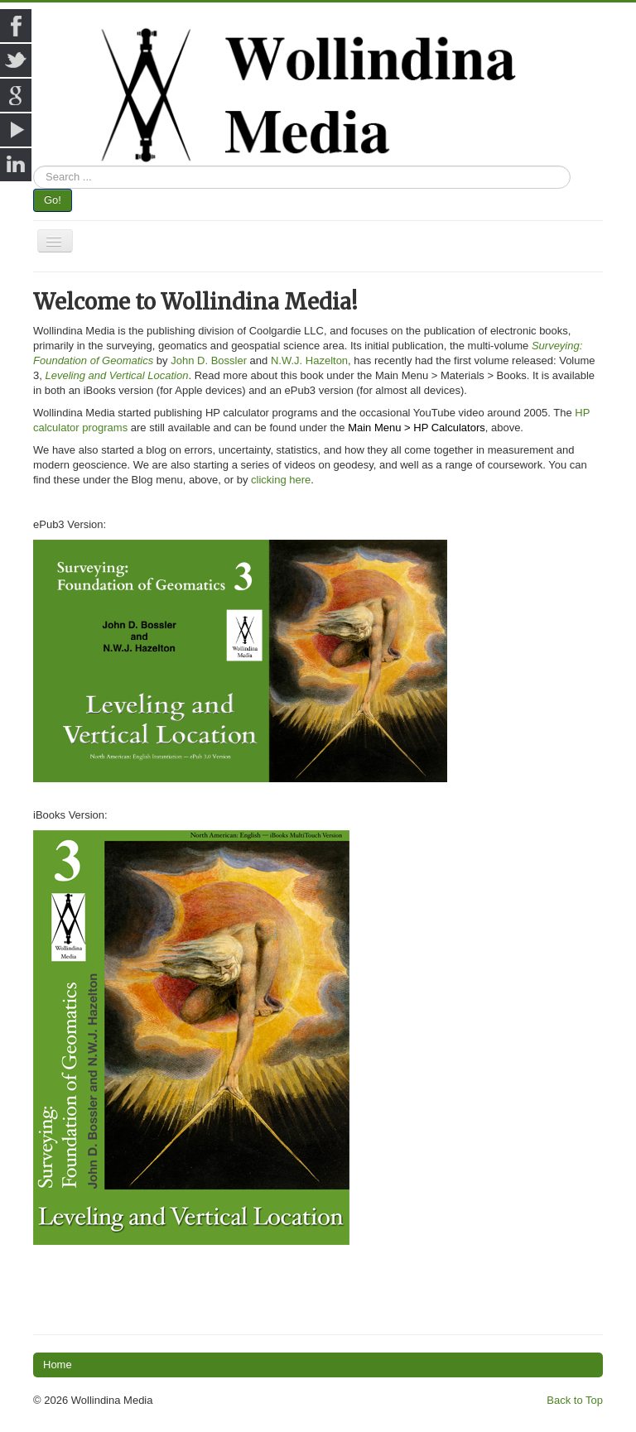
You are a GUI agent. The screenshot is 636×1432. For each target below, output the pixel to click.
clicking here (281, 479)
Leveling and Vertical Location (116, 375)
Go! (52, 200)
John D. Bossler (209, 360)
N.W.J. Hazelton (309, 360)
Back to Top (575, 1400)
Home (57, 1364)
